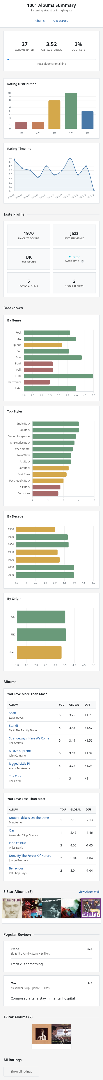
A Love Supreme (20, 751)
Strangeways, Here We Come (29, 738)
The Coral (15, 776)
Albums (39, 21)
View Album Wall (89, 892)
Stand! (13, 725)
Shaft (12, 713)
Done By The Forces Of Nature (30, 855)
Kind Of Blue (17, 843)
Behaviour (16, 868)
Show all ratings (21, 1071)
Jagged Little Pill (20, 763)
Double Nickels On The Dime (29, 818)
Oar (11, 830)
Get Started (60, 21)
